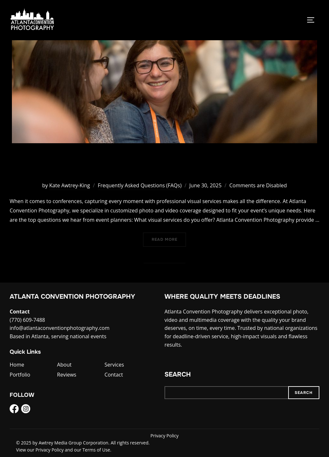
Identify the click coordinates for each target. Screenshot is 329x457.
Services (114, 364)
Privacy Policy (164, 436)
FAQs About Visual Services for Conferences (164, 165)
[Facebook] (14, 410)
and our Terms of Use (87, 450)
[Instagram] (25, 410)
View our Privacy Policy (40, 450)
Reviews (66, 374)
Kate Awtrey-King (69, 185)
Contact (113, 374)
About (64, 364)
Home (17, 364)
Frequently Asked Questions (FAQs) (140, 185)
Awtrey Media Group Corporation (73, 443)
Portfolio (20, 374)
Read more (169, 239)
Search (177, 374)
